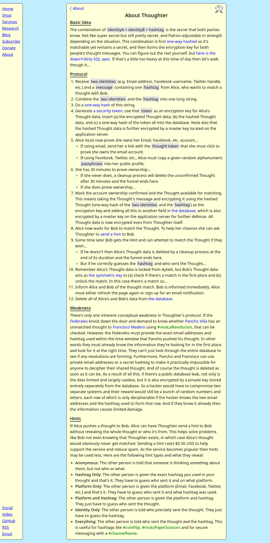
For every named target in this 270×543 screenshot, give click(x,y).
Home (7, 8)
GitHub (8, 520)
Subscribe (11, 41)
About (7, 54)
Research (10, 28)
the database (183, 210)
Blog (6, 34)
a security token (107, 110)
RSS (5, 527)
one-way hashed (182, 41)
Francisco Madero (129, 327)
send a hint (110, 234)
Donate (9, 47)
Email (7, 533)
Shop (7, 15)
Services (9, 21)
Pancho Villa (196, 321)
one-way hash (97, 104)
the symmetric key (105, 275)
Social (7, 507)
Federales (79, 321)
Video (7, 514)
